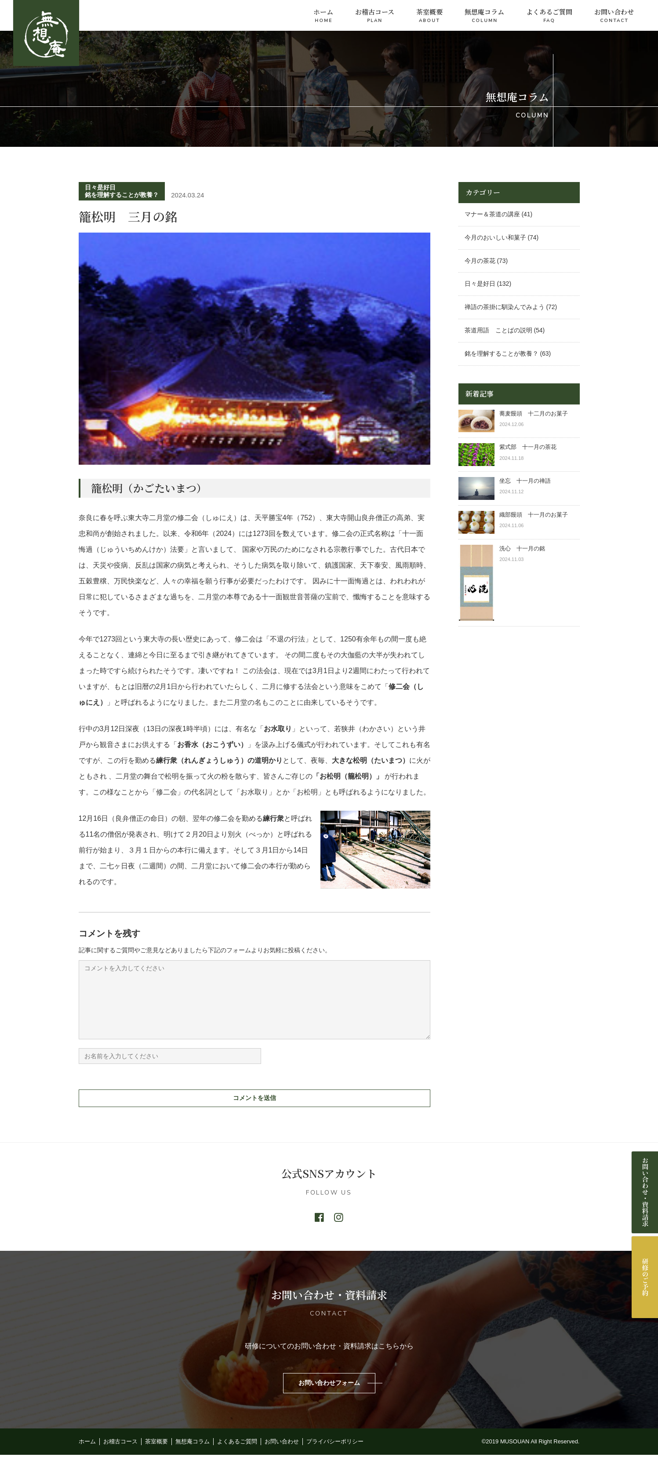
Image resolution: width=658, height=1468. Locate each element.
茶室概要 (429, 16)
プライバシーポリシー (335, 1454)
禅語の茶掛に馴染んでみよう (505, 306)
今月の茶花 (480, 260)
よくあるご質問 (549, 16)
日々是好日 (100, 187)
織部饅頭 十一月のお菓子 (533, 514)
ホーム (323, 16)
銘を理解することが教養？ (122, 194)
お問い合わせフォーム (329, 1395)
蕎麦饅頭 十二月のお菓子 (533, 413)
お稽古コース (374, 16)
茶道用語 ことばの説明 (498, 330)
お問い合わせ (614, 16)
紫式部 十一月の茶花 (530, 447)
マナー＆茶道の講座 (492, 214)
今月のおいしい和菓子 (495, 237)
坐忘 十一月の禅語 (525, 480)
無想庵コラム (484, 16)
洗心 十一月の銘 (522, 548)
